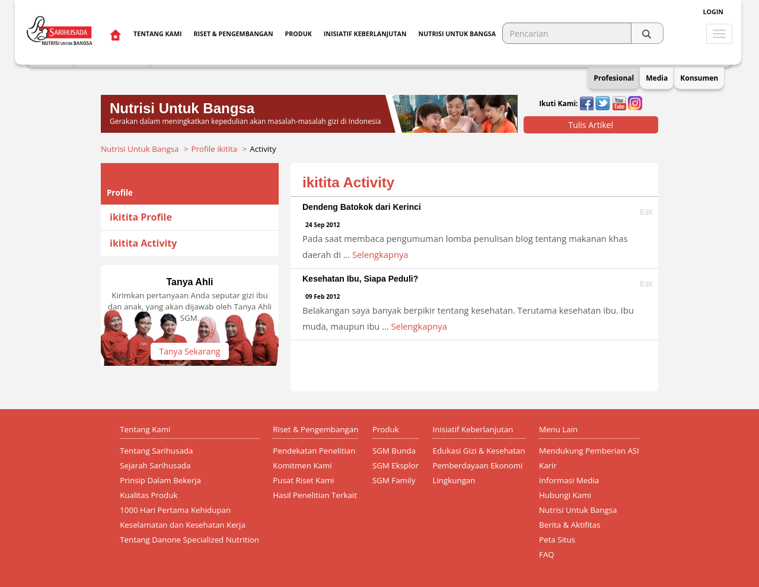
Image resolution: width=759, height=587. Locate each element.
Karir (548, 465)
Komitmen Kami (302, 465)
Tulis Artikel (590, 124)
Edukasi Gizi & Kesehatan (479, 450)
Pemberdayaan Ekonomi (478, 465)
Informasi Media (569, 480)
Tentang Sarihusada (156, 450)
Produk (298, 34)
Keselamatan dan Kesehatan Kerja (182, 524)
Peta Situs (557, 539)
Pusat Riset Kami (303, 480)
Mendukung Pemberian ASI (589, 450)
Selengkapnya (380, 254)
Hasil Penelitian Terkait (315, 495)
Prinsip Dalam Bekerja (160, 480)
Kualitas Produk (148, 495)
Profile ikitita (215, 148)
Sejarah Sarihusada (155, 465)
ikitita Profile (141, 217)
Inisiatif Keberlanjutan (365, 34)
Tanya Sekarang (190, 351)
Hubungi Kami (565, 495)
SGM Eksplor (395, 465)
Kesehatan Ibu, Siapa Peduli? (360, 278)
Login (713, 12)
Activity (263, 148)
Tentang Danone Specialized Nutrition (189, 539)
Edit (646, 212)
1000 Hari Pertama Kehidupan (175, 510)
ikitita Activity (143, 243)
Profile (120, 192)
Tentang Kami (157, 34)
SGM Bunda (394, 450)
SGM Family (393, 480)
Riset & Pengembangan (233, 34)
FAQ (546, 554)
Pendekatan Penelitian (314, 450)
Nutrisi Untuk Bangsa (139, 148)
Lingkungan (454, 480)
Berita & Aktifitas (570, 524)
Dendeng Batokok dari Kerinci (361, 207)
